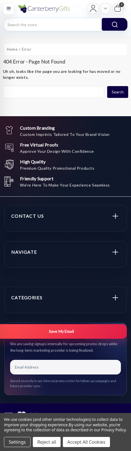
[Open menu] (9, 9)
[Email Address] (65, 367)
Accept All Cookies (86, 442)
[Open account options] (105, 8)
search (115, 24)
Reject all (46, 442)
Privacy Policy (113, 429)
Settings (17, 442)
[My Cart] (117, 8)
